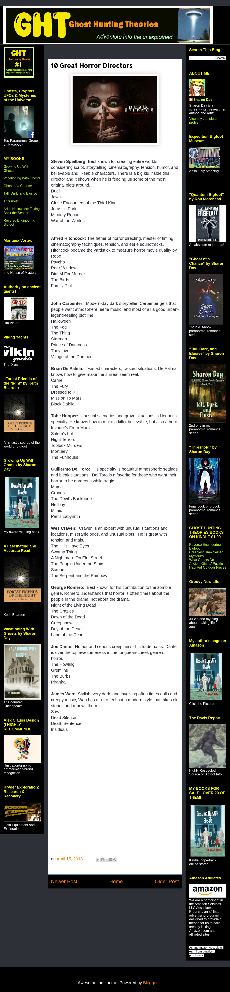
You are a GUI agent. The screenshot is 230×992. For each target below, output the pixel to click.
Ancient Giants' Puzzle (206, 563)
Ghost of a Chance (18, 186)
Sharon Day (202, 99)
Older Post (167, 881)
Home (116, 881)
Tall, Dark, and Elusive (20, 193)
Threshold (11, 201)
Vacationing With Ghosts (22, 178)
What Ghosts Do (201, 560)
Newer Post (64, 881)
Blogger (150, 982)
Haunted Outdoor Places (207, 567)
